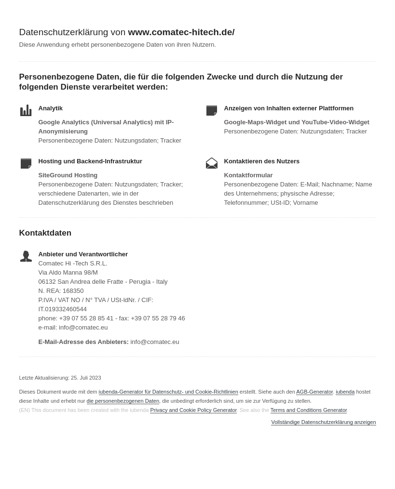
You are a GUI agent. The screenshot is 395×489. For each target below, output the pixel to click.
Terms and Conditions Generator (309, 410)
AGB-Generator (314, 392)
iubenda (345, 392)
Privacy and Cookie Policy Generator (193, 410)
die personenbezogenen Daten (123, 401)
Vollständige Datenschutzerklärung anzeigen (323, 422)
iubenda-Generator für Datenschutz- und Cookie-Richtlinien (168, 392)
